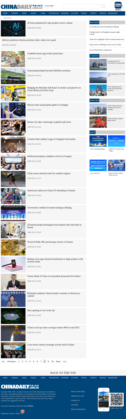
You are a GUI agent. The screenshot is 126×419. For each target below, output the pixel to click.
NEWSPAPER (112, 13)
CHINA (43, 13)
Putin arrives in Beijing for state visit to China (105, 45)
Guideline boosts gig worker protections (45, 53)
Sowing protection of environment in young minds (116, 62)
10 (52, 361)
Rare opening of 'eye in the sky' (41, 310)
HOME (5, 13)
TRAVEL (84, 13)
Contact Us (75, 400)
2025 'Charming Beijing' (97, 149)
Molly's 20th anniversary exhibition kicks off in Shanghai (115, 107)
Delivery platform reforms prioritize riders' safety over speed (29, 40)
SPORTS (93, 13)
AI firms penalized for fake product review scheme (49, 23)
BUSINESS (65, 13)
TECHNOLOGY (54, 13)
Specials (7, 18)
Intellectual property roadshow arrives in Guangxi (49, 156)
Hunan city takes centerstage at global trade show (49, 122)
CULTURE (74, 13)
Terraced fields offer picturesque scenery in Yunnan (50, 242)
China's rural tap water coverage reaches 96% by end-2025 (53, 327)
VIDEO (24, 13)
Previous (11, 361)
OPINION (15, 13)
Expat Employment (78, 409)
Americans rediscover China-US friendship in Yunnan (51, 190)
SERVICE (103, 13)
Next (58, 361)
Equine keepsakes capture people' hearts (115, 119)
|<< (3, 361)
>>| (64, 361)
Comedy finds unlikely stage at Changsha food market (51, 139)
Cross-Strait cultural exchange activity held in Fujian (50, 344)
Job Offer (74, 405)
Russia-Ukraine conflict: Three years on (116, 174)
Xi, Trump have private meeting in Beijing (104, 27)
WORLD (33, 13)
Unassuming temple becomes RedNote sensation (49, 70)
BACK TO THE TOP (63, 372)
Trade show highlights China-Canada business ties (106, 39)
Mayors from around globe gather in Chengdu (47, 105)
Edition (49, 6)
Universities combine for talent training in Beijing (49, 207)
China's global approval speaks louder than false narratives (115, 88)
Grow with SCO (95, 173)
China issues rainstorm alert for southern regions (48, 173)
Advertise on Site (77, 396)
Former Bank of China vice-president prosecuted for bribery (54, 276)
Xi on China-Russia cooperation (100, 50)
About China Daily (78, 392)
